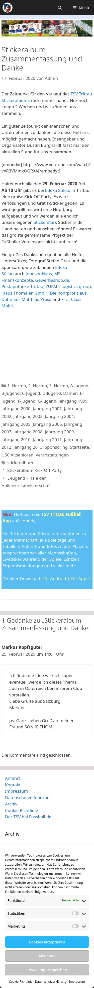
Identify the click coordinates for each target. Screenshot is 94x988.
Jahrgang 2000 (16, 408)
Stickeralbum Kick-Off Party (34, 470)
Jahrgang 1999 (73, 401)
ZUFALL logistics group (68, 286)
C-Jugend (31, 393)
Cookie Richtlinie (21, 810)
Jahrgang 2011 (47, 439)
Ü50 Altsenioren (17, 455)
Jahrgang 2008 (28, 432)
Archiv (11, 804)
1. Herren (16, 386)
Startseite (79, 447)
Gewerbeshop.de (52, 280)
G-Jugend (47, 401)
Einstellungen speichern (47, 969)
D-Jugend (51, 393)
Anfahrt (12, 778)
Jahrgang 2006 (47, 424)
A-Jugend (79, 386)
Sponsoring (56, 447)
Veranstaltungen (52, 455)
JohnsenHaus (39, 273)
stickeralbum (20, 463)
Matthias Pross (36, 299)
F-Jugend (26, 401)
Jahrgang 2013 (28, 447)
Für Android (54, 578)
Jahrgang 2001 (47, 408)
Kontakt (13, 785)
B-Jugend (11, 393)
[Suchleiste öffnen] (59, 7)
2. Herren (37, 386)
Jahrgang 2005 (16, 424)
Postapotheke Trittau (22, 286)
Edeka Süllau (57, 190)
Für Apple (80, 578)
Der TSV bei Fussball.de (28, 817)
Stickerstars (45, 222)
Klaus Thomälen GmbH (24, 293)
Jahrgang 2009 (59, 432)
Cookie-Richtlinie (21, 981)
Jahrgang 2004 (59, 416)
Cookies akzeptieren (47, 941)
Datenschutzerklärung (50, 981)
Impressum (77, 981)
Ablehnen (47, 955)
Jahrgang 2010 (16, 439)
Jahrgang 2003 (28, 416)
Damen (70, 393)
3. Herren (58, 386)
